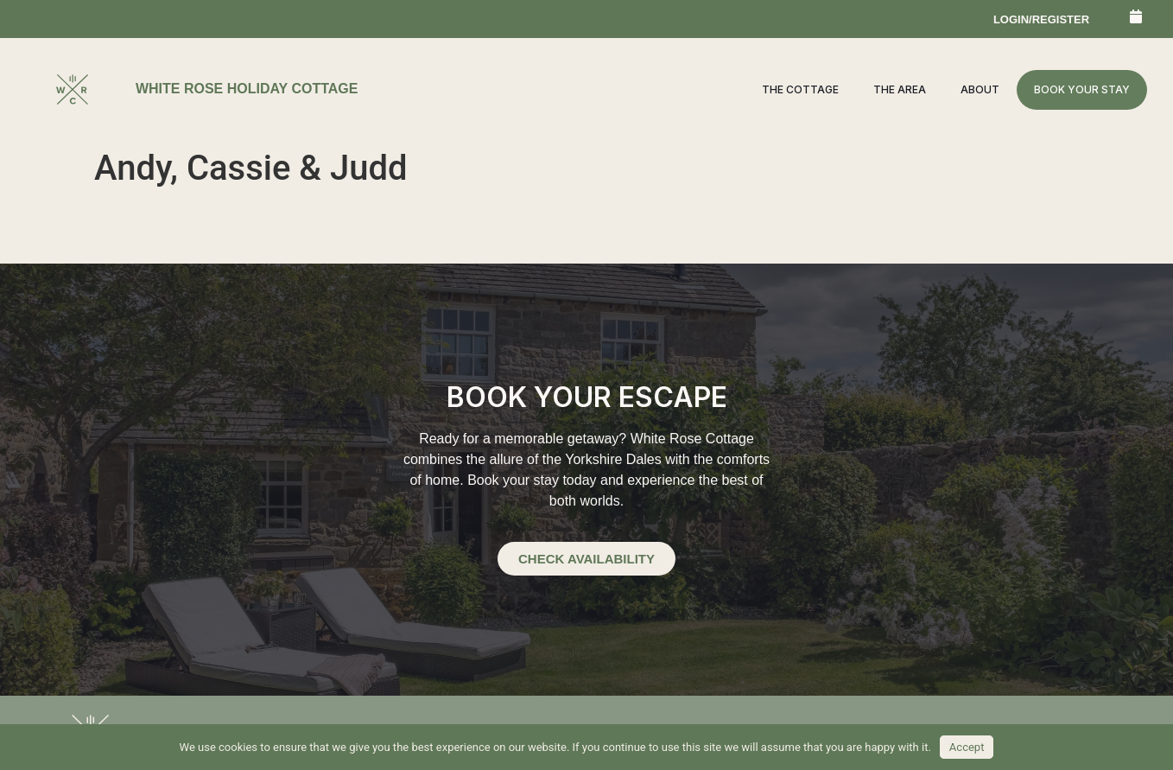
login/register (1041, 19)
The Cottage (800, 89)
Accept (967, 747)
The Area (899, 89)
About (980, 89)
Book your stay (1082, 89)
